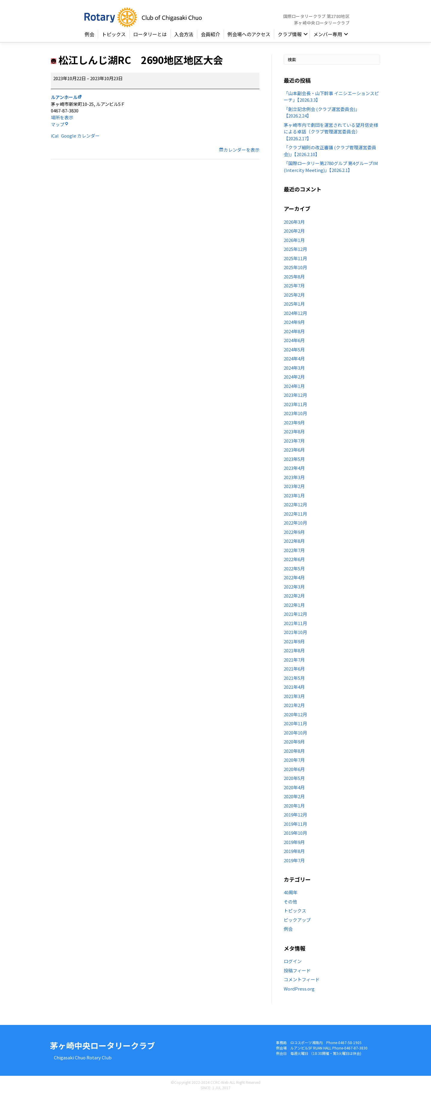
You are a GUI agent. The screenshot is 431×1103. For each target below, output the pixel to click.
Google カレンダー (80, 143)
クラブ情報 (290, 41)
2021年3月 (294, 704)
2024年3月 (294, 375)
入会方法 (183, 41)
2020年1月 (294, 813)
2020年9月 (294, 749)
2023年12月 (295, 403)
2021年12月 (295, 621)
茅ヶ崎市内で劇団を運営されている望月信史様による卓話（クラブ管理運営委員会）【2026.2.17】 (331, 139)
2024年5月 (294, 357)
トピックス (114, 41)
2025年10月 (295, 275)
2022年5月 (294, 576)
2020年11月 (295, 731)
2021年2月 (294, 713)
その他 (290, 909)
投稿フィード (297, 978)
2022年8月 (294, 549)
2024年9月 (294, 330)
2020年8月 (294, 758)
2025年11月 (295, 266)
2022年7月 (294, 558)
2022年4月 (294, 585)
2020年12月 (295, 722)
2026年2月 (294, 238)
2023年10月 (295, 421)
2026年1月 (294, 248)
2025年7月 (294, 293)
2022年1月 (294, 613)
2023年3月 (294, 485)
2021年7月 (294, 667)
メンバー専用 (327, 41)
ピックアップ (297, 927)
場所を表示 (62, 125)
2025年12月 (295, 257)
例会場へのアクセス (248, 41)
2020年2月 (294, 804)
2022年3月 (294, 594)
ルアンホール (64, 105)
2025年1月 (294, 311)
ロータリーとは (150, 41)
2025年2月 (294, 302)
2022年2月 (294, 603)
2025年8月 (294, 284)
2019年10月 (295, 840)
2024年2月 (294, 384)
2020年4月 (294, 795)
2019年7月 (294, 868)
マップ (60, 132)
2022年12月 (295, 512)
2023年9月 (294, 430)
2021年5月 (294, 685)
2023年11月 (295, 412)
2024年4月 (294, 366)
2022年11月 (295, 521)
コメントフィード (302, 987)
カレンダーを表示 (241, 157)
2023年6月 (294, 457)
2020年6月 (294, 777)
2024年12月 (295, 321)
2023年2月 (294, 494)
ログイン (293, 969)
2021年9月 (294, 649)
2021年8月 (294, 658)
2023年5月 (294, 467)
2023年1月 (294, 503)
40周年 (291, 900)
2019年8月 (294, 859)
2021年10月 (295, 640)
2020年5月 (294, 786)
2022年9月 (294, 540)
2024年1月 (294, 394)
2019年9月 (294, 850)
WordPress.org (299, 996)
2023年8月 (294, 439)
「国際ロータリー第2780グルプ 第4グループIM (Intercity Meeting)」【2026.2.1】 (331, 174)
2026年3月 (294, 229)
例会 (89, 41)
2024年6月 (294, 348)
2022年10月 (295, 530)
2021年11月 (295, 631)
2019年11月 (295, 831)
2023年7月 (294, 448)
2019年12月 (295, 822)
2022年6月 (294, 567)
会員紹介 (210, 41)
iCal (55, 143)
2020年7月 (294, 767)
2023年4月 (294, 476)
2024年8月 (294, 339)
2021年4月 (294, 694)
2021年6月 (294, 676)
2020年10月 (295, 740)
